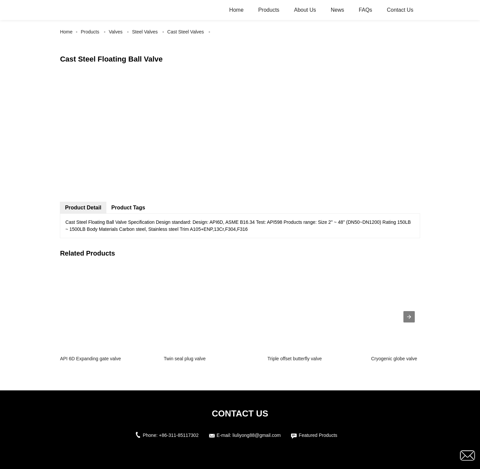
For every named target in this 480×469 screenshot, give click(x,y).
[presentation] (409, 316)
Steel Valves (145, 31)
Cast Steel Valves (185, 31)
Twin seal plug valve (184, 358)
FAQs (365, 10)
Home (236, 10)
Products (268, 10)
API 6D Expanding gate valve (90, 358)
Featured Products (318, 435)
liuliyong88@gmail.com (256, 435)
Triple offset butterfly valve (294, 358)
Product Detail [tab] (83, 207)
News (337, 10)
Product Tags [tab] (128, 207)
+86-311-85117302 (179, 435)
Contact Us (400, 10)
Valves (115, 31)
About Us (305, 10)
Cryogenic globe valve (394, 358)
